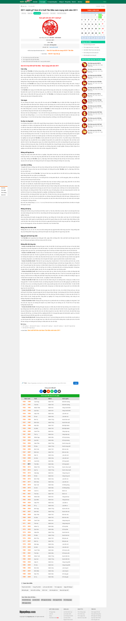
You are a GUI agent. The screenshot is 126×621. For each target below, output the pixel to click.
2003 (29, 440)
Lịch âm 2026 (36, 600)
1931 (24, 404)
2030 (29, 520)
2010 (29, 461)
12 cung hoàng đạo (52, 2)
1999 (29, 428)
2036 (29, 538)
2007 (29, 452)
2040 (29, 550)
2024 (29, 502)
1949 (24, 458)
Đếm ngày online (26, 603)
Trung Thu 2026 (37, 587)
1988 (24, 574)
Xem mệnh (52, 13)
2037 (29, 541)
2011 (29, 464)
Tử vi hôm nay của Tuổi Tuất (95, 124)
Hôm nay (24, 13)
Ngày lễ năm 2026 (68, 619)
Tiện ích (74, 2)
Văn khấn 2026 (54, 617)
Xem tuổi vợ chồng (61, 13)
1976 (24, 538)
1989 (24, 577)
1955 (24, 476)
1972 (24, 526)
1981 (24, 553)
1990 (29, 401)
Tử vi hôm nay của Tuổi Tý (94, 63)
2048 (29, 574)
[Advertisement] (50, 343)
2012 (29, 467)
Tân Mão (30, 71)
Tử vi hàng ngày (68, 600)
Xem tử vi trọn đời (82, 617)
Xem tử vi (3, 195)
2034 (29, 532)
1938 (24, 425)
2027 (29, 511)
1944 (24, 443)
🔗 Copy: (24, 383)
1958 (24, 485)
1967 (24, 511)
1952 (24, 467)
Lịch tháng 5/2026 (68, 616)
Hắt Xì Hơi (44, 590)
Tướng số (61, 2)
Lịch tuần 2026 (67, 614)
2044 (29, 562)
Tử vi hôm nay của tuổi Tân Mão (31, 57)
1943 (24, 440)
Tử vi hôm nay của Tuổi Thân (95, 112)
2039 (29, 547)
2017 (29, 482)
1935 (24, 416)
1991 (29, 404)
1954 (24, 473)
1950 (24, 461)
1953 (24, 470)
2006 (29, 449)
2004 (29, 443)
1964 (24, 502)
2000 (29, 431)
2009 (29, 458)
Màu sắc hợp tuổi (64, 590)
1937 (24, 422)
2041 (29, 553)
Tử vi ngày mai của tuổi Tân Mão (31, 59)
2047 (29, 571)
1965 (24, 505)
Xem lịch (3, 188)
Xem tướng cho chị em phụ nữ (90, 52)
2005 (29, 446)
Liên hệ (51, 614)
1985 (24, 565)
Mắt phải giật (25, 590)
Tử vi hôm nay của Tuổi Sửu (94, 69)
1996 (29, 419)
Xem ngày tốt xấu (57, 600)
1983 (24, 559)
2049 (29, 577)
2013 (29, 470)
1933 (24, 410)
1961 (24, 493)
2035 (29, 535)
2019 (29, 488)
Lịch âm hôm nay (68, 612)
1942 (24, 437)
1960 (24, 490)
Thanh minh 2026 (26, 587)
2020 (29, 490)
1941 (24, 434)
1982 (24, 556)
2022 (29, 496)
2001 (29, 434)
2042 (29, 556)
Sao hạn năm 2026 (96, 617)
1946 (24, 449)
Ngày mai (30, 13)
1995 (29, 416)
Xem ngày (3, 190)
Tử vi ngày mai (58, 587)
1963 (24, 499)
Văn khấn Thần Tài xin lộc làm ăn (91, 50)
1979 (24, 547)
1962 (24, 496)
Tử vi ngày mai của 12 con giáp (91, 47)
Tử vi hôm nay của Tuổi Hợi (94, 130)
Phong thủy (68, 2)
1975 (24, 535)
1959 (24, 488)
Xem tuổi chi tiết (54, 47)
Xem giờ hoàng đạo (96, 614)
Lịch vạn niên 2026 (47, 587)
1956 (24, 479)
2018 (29, 485)
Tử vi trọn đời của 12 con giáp (50, 395)
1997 (29, 422)
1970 (24, 520)
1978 (24, 544)
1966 (24, 508)
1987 (24, 571)
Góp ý (50, 616)
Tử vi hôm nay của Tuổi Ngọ (94, 100)
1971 (24, 523)
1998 (29, 425)
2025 (29, 505)
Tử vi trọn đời (37, 13)
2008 (29, 455)
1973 (24, 529)
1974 (24, 532)
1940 (24, 431)
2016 (29, 479)
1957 (24, 482)
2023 (29, 499)
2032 (29, 526)
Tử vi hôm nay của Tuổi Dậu (94, 118)
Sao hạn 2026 (45, 13)
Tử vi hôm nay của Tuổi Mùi (94, 106)
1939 (24, 428)
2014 (29, 473)
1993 (29, 410)
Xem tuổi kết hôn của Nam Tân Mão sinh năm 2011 (44, 330)
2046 (29, 568)
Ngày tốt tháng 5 (68, 587)
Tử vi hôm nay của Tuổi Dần (94, 75)
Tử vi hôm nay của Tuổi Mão (95, 81)
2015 (29, 476)
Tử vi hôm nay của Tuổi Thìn (95, 87)
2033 (29, 529)
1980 (24, 550)
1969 (24, 517)
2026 (29, 508)
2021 (29, 493)
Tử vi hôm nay (81, 614)
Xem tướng (3, 192)
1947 (24, 452)
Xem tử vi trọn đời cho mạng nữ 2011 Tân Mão (60, 50)
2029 (29, 517)
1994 (29, 413)
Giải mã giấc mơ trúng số (89, 55)
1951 (24, 464)
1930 (24, 401)
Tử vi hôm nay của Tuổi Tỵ (94, 94)
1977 (24, 541)
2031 (29, 523)
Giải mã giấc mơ (53, 590)
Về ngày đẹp (52, 612)
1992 (29, 407)
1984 (24, 562)
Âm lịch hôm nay (26, 600)
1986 (24, 568)
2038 (29, 544)
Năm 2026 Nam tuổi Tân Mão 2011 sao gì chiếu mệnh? (36, 61)
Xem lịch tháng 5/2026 (89, 44)
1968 (24, 514)
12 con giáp (42, 2)
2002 (29, 437)
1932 (24, 407)
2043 (29, 559)
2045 (29, 565)
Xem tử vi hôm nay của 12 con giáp (92, 59)
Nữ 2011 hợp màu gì (54, 54)
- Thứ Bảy (100, 6)
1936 (24, 419)
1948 (24, 455)
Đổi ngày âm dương (46, 600)
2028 (29, 514)
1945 (24, 446)
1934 (24, 413)
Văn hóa (80, 2)
